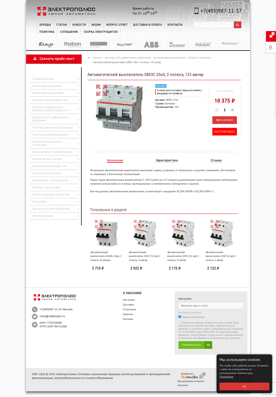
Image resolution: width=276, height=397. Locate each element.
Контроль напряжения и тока (50, 100)
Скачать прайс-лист (53, 58)
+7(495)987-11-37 (221, 10)
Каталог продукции (51, 73)
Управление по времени (47, 86)
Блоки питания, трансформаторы (52, 152)
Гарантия (128, 314)
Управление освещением (47, 93)
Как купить (129, 299)
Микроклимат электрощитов (50, 180)
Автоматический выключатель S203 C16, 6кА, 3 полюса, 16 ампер (144, 256)
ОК (244, 386)
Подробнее (226, 376)
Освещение (39, 201)
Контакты (128, 319)
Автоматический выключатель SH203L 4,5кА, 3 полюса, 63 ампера (105, 256)
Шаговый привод (42, 216)
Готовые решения (43, 79)
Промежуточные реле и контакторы (47, 143)
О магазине (129, 309)
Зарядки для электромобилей (51, 208)
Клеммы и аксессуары (46, 187)
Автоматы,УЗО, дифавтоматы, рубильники (50, 119)
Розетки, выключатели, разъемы (52, 127)
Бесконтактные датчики (47, 159)
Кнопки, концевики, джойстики (51, 194)
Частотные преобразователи (50, 134)
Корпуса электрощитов (47, 173)
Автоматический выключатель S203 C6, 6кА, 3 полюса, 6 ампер (221, 256)
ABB (176, 107)
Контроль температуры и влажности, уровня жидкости (50, 108)
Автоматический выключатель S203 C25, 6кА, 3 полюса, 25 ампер (183, 256)
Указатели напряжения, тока (49, 166)
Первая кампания (193, 317)
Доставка (128, 304)
